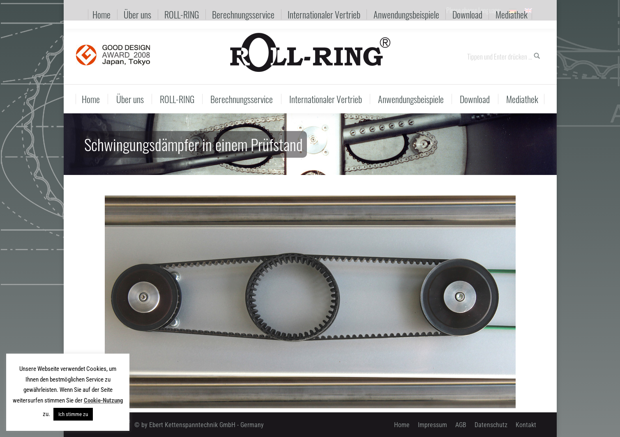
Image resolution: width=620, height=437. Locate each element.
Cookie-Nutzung (103, 400)
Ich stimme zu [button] (73, 414)
